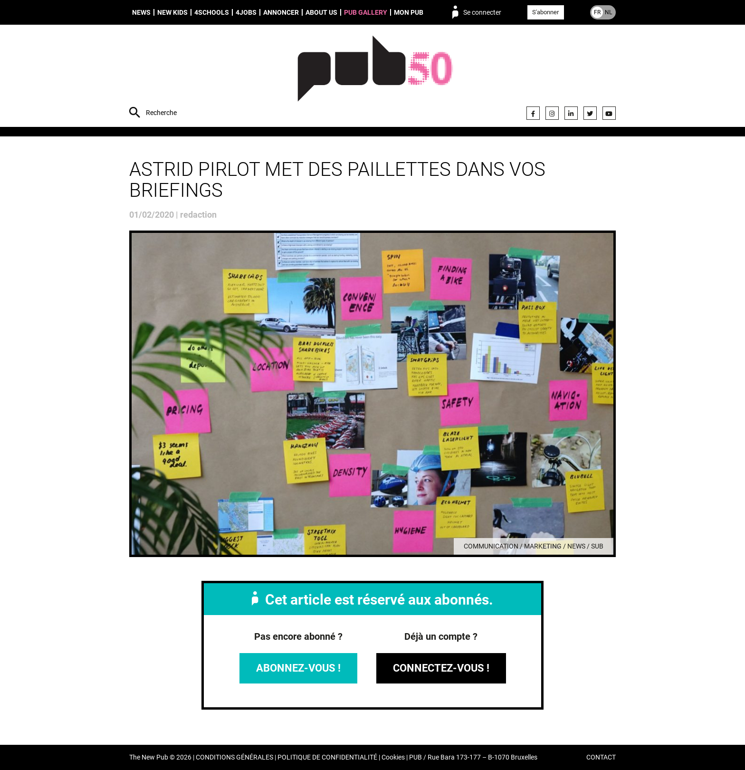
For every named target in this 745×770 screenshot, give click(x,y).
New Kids (172, 12)
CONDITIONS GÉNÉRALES (234, 757)
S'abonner (545, 12)
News (141, 12)
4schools (211, 12)
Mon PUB (408, 12)
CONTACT (601, 757)
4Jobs (246, 12)
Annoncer (281, 12)
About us (321, 12)
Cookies (393, 757)
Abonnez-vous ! (298, 668)
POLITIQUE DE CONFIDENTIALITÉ (327, 757)
